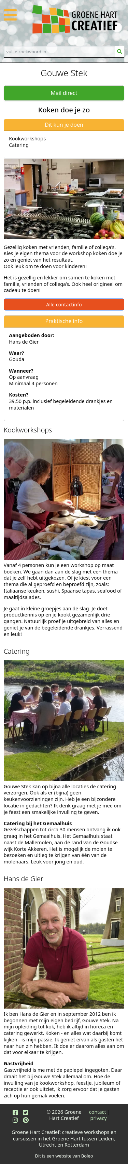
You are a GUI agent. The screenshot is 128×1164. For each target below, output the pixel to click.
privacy (98, 1118)
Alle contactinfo (64, 304)
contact (97, 1112)
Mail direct (64, 93)
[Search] (59, 51)
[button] (10, 18)
